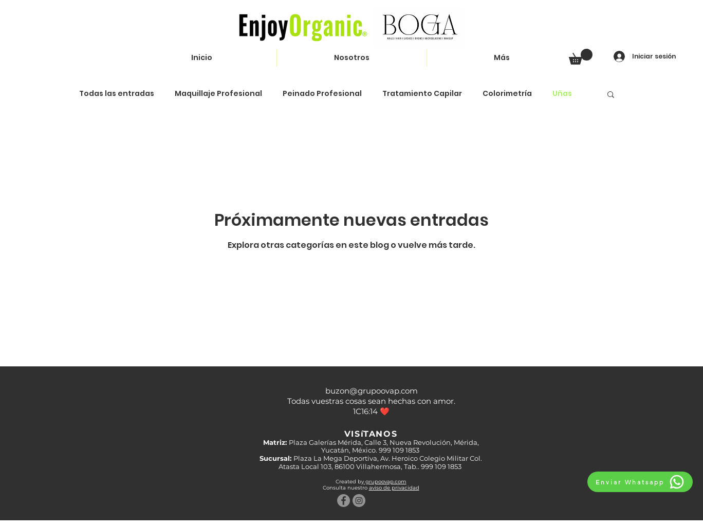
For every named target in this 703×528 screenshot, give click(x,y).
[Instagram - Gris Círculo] (359, 500)
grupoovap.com (385, 481)
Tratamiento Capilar (422, 93)
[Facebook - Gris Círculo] (343, 500)
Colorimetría (507, 93)
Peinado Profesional (322, 93)
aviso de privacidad (394, 487)
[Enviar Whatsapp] (640, 482)
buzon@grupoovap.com (371, 391)
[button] (581, 57)
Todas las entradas (116, 93)
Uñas (562, 93)
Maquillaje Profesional (218, 93)
